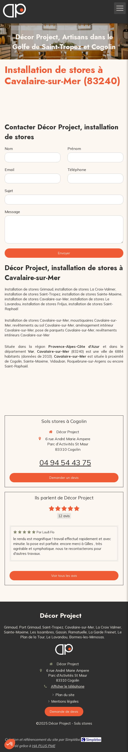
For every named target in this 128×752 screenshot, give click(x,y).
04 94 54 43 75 (65, 462)
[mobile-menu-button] (120, 8)
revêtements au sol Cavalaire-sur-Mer (43, 325)
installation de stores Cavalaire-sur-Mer (37, 299)
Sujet (9, 190)
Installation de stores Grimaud (29, 289)
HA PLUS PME (43, 746)
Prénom (74, 148)
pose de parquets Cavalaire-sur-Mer (64, 330)
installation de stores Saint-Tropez (33, 294)
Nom (9, 148)
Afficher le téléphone (67, 686)
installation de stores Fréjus (44, 304)
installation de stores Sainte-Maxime (91, 294)
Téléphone (76, 169)
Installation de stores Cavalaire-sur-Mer (37, 320)
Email (9, 169)
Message (12, 211)
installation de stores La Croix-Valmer (85, 289)
